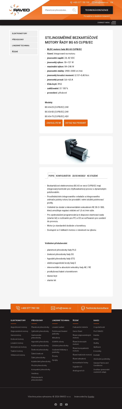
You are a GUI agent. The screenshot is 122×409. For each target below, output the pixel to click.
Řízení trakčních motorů (82, 355)
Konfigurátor (63, 176)
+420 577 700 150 (81, 2)
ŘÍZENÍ (15, 52)
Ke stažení (92, 176)
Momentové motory (19, 347)
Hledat (74, 10)
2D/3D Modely (78, 176)
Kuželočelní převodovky (41, 361)
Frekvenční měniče (80, 327)
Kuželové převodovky (40, 346)
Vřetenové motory (18, 355)
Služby (96, 343)
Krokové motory (17, 339)
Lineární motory (17, 343)
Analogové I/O (78, 371)
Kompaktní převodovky (40, 369)
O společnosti (99, 327)
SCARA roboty (58, 342)
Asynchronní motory (19, 327)
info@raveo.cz (101, 2)
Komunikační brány (80, 363)
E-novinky (97, 351)
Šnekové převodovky (39, 350)
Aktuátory (56, 338)
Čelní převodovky (38, 357)
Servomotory (16, 335)
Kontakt (97, 355)
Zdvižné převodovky (60, 346)
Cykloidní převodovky (40, 331)
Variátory (34, 373)
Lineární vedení (58, 327)
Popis (51, 176)
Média (96, 339)
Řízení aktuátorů (79, 359)
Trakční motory (17, 351)
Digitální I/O (77, 367)
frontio (91, 396)
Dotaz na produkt (75, 123)
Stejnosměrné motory (19, 331)
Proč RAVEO (98, 331)
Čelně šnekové (37, 354)
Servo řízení (77, 331)
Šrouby (55, 356)
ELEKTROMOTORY (19, 33)
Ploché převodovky (39, 365)
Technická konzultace (97, 11)
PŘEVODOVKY (18, 39)
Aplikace (97, 347)
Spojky (55, 360)
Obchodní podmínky (102, 359)
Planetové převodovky (40, 327)
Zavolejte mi (53, 123)
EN (111, 2)
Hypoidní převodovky (40, 342)
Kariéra (96, 335)
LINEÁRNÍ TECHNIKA (20, 45)
